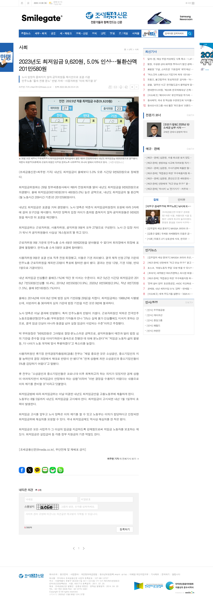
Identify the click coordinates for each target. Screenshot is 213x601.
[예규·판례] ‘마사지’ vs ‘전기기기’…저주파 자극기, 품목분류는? (169, 188)
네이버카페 (53, 470)
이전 (74, 548)
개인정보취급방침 (89, 574)
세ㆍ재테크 (66, 33)
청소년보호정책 (113, 574)
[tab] (156, 200)
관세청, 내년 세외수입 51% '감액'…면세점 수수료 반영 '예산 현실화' (170, 288)
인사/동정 (151, 302)
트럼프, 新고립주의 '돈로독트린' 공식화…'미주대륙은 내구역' (170, 79)
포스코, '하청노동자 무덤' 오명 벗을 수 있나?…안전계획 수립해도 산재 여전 (170, 268)
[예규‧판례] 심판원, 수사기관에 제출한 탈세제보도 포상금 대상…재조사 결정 (169, 168)
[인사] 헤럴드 (153, 325)
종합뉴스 (26, 33)
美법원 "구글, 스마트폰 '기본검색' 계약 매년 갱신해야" (170, 69)
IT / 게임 (123, 33)
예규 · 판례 (153, 149)
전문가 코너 (153, 115)
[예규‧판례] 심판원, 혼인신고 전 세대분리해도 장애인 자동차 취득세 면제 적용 (169, 178)
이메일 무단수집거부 (139, 574)
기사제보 (155, 574)
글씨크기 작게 (136, 87)
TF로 (112, 33)
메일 (115, 87)
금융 (53, 33)
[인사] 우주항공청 (156, 310)
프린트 (121, 87)
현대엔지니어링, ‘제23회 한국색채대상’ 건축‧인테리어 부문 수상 (170, 90)
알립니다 (176, 574)
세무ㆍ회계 (41, 33)
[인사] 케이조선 (154, 315)
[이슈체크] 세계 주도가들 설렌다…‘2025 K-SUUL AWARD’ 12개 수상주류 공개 (170, 293)
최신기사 (151, 51)
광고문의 (64, 574)
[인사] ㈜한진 (153, 330)
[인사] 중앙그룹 (154, 320)
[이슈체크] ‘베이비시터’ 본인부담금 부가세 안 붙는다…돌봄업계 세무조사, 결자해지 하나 (170, 95)
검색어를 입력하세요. (174, 33)
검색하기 (189, 33)
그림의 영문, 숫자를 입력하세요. (78, 506)
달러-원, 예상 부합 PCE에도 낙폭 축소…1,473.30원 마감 (170, 59)
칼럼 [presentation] (155, 199)
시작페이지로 (22, 3)
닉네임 (29, 499)
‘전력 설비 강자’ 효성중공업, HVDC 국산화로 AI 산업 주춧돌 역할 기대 (170, 283)
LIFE (103, 33)
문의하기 (165, 574)
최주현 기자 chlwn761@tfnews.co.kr (35, 86)
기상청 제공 (57, 4)
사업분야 (74, 574)
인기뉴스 (151, 250)
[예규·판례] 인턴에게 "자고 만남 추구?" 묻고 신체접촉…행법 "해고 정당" (169, 183)
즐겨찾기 (28, 3)
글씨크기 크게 (132, 87)
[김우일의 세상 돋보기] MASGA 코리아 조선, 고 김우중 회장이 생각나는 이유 (169, 228)
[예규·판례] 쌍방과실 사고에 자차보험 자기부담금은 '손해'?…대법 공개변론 (169, 162)
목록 (110, 87)
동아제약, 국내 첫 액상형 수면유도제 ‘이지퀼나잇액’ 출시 (170, 100)
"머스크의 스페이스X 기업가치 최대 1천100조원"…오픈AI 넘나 (170, 74)
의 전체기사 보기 (121, 458)
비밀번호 (86, 499)
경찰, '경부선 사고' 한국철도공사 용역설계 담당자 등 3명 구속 (170, 84)
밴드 (60, 470)
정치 (94, 33)
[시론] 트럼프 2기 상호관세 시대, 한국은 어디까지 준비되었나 (169, 238)
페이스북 (22, 470)
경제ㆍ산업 (82, 33)
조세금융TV (149, 33)
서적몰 (135, 33)
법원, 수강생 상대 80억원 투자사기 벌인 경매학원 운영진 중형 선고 (170, 64)
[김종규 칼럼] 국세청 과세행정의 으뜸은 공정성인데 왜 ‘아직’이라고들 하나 (169, 233)
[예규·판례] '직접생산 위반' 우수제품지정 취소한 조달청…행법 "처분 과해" (169, 173)
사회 (137, 49)
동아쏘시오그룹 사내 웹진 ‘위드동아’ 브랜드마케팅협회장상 (170, 105)
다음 (84, 548)
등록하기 (125, 529)
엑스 (29, 470)
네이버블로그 (45, 470)
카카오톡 (37, 470)
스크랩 (126, 87)
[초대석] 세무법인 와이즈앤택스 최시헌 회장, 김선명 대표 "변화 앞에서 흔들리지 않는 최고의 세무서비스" (170, 273)
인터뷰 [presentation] (181, 199)
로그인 (188, 3)
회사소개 (53, 574)
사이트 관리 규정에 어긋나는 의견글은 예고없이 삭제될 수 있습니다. (62, 514)
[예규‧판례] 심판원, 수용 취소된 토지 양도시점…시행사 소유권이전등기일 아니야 (169, 157)
